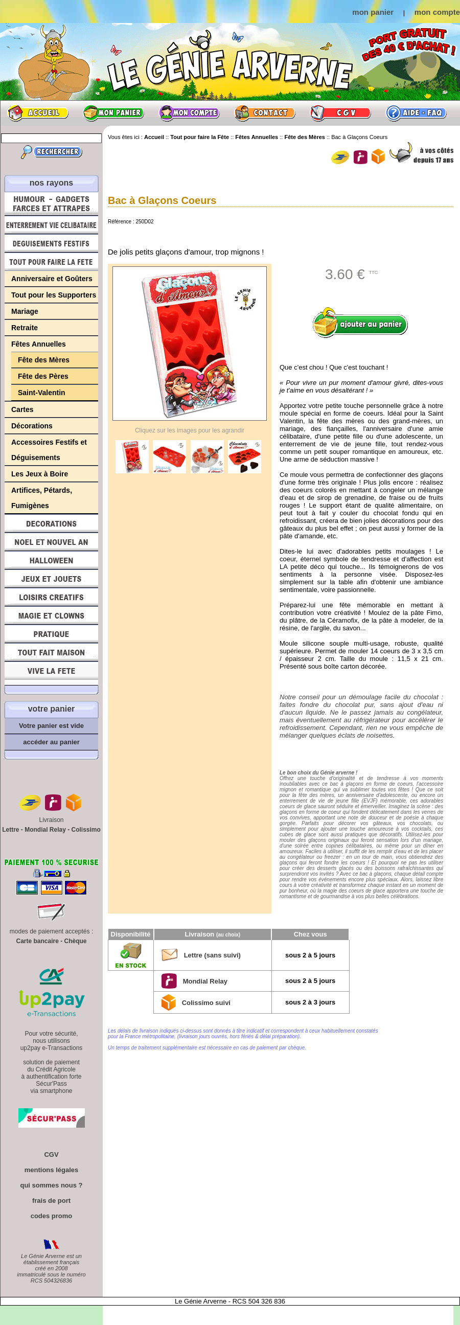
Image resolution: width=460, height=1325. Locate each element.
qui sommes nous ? (51, 1185)
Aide (416, 113)
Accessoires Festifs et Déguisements (49, 450)
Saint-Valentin (41, 393)
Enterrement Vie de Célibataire (51, 225)
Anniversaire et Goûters (52, 279)
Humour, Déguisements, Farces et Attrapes (51, 203)
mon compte (437, 12)
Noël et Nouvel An (51, 542)
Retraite (24, 328)
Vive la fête (51, 673)
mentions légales (51, 1170)
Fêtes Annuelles (38, 344)
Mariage (24, 311)
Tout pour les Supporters (53, 295)
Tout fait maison (51, 652)
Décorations (32, 426)
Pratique (51, 634)
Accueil (37, 113)
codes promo (52, 1216)
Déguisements (51, 243)
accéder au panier (51, 742)
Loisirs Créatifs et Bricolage (51, 597)
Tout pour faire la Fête (51, 261)
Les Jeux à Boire (39, 474)
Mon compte (189, 113)
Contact (264, 113)
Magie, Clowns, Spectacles (51, 615)
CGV (340, 113)
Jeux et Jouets (51, 578)
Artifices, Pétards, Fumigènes (41, 498)
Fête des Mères (44, 360)
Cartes (22, 409)
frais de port (51, 1200)
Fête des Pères (43, 376)
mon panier (373, 12)
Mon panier (113, 113)
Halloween (51, 560)
